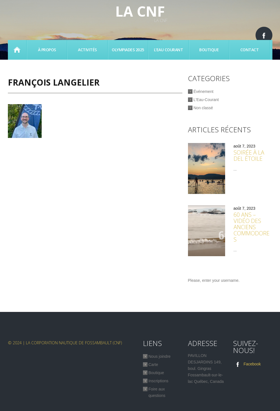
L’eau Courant (168, 49)
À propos (47, 49)
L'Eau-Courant (206, 99)
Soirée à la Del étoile (249, 155)
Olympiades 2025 (128, 49)
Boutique (209, 49)
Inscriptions (159, 381)
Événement (204, 91)
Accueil (17, 50)
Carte (153, 364)
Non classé (203, 108)
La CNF (140, 11)
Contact (249, 49)
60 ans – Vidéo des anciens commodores (252, 227)
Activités (87, 49)
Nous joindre (160, 356)
